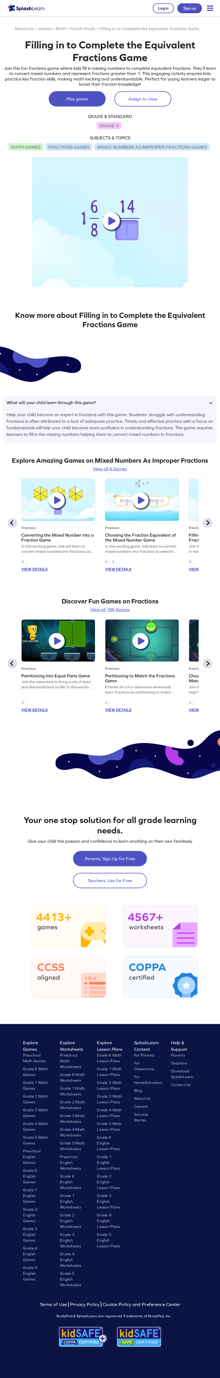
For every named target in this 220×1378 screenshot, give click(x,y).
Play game (77, 98)
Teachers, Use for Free (110, 880)
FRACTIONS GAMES (68, 147)
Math (61, 28)
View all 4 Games (110, 468)
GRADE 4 (108, 125)
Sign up (189, 8)
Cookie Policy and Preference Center (141, 1304)
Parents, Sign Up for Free (110, 858)
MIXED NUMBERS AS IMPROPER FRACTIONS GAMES (152, 147)
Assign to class (142, 98)
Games (45, 28)
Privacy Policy (85, 1304)
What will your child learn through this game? (109, 402)
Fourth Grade (82, 28)
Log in (163, 8)
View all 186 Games (110, 609)
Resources (24, 28)
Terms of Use (54, 1304)
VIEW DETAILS (34, 569)
